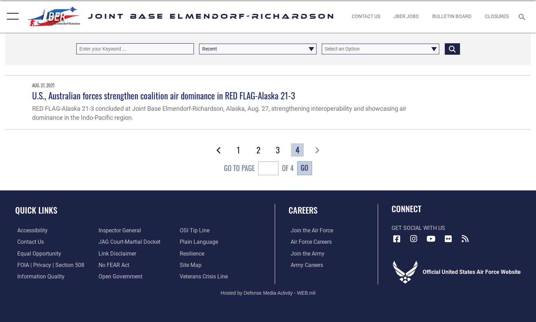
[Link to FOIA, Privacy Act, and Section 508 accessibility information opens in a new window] (48, 264)
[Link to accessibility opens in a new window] (30, 230)
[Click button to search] (452, 48)
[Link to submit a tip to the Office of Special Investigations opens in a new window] (195, 230)
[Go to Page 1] (238, 149)
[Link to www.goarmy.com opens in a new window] (305, 253)
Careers (303, 210)
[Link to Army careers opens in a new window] (305, 264)
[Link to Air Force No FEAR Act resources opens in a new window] (113, 264)
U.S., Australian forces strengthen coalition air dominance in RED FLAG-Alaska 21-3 (163, 95)
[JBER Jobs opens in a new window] (406, 16)
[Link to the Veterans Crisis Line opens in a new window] (204, 276)
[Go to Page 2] (258, 149)
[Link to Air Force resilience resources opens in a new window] (192, 253)
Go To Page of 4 (259, 169)
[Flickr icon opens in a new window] (448, 239)
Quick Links (36, 210)
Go (304, 168)
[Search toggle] (523, 16)
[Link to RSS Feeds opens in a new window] (465, 239)
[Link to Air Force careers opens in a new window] (309, 242)
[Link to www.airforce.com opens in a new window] (310, 230)
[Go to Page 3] (277, 149)
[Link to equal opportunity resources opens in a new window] (37, 253)
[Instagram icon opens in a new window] (413, 239)
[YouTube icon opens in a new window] (431, 239)
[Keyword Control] (135, 48)
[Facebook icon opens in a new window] (397, 239)
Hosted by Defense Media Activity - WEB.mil (268, 292)
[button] (11, 16)
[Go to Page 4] (297, 149)
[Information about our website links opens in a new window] (116, 253)
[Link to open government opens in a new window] (120, 276)
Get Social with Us (418, 228)
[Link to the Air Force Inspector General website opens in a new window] (119, 230)
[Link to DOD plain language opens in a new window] (199, 242)
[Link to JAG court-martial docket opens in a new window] (129, 242)
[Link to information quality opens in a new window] (39, 276)
